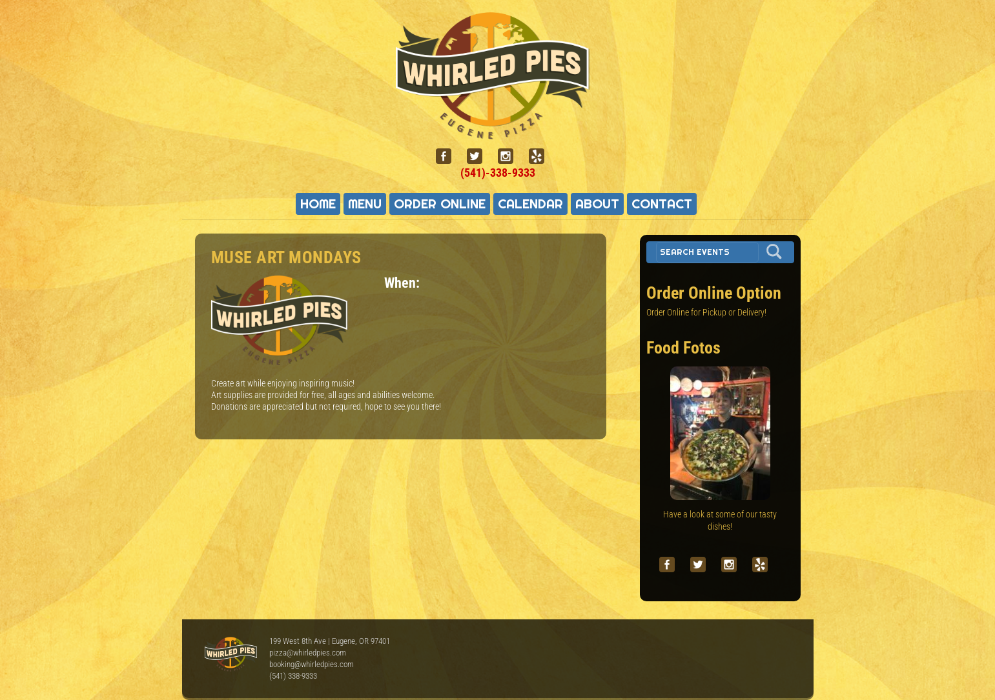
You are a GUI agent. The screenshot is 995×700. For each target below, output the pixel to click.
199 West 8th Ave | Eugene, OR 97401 (329, 641)
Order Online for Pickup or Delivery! (706, 312)
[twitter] (480, 156)
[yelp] (542, 156)
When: (402, 282)
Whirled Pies (230, 654)
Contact (661, 203)
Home (318, 203)
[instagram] (511, 156)
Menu (365, 203)
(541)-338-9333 (497, 172)
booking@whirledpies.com (311, 664)
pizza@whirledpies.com (307, 652)
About (597, 203)
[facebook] (449, 156)
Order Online (440, 203)
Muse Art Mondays (286, 257)
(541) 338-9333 (293, 676)
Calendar (530, 203)
